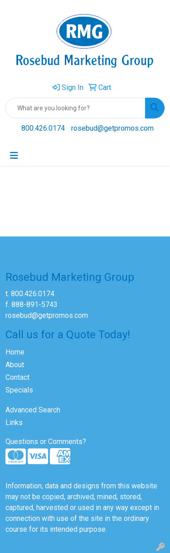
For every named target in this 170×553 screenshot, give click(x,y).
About (14, 364)
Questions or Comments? (45, 441)
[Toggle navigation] (14, 155)
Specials (19, 390)
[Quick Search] (75, 108)
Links (14, 422)
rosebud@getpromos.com (112, 128)
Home (14, 352)
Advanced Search (32, 410)
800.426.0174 (43, 128)
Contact (17, 377)
